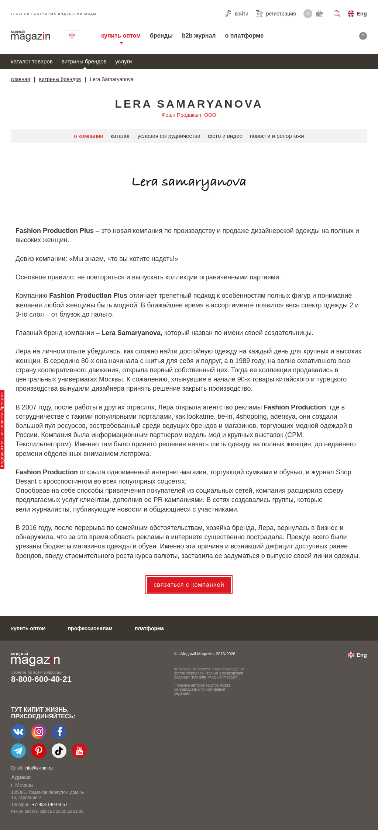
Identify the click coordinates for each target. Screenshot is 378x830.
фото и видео (225, 136)
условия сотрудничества (168, 136)
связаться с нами (72, 35)
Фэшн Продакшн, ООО (189, 115)
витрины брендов (84, 61)
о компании (88, 136)
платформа (149, 628)
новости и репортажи (277, 136)
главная (20, 79)
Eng (362, 13)
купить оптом (121, 35)
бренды (161, 35)
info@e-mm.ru (39, 768)
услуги (124, 61)
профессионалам (90, 628)
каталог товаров (32, 61)
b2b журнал (199, 35)
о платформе (244, 35)
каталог (120, 136)
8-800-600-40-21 (41, 679)
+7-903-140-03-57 (49, 804)
